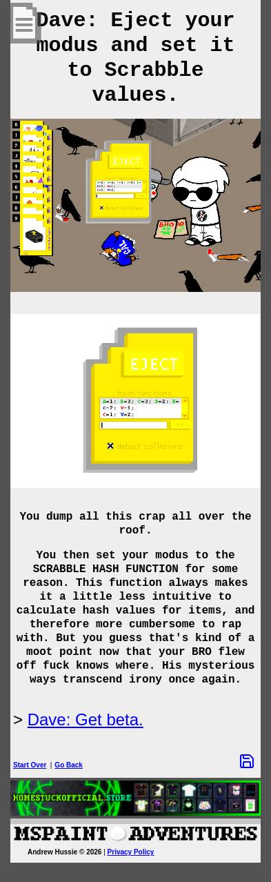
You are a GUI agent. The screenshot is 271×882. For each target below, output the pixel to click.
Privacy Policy (131, 852)
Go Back (68, 765)
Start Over (29, 765)
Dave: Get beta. (85, 719)
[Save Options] (247, 761)
